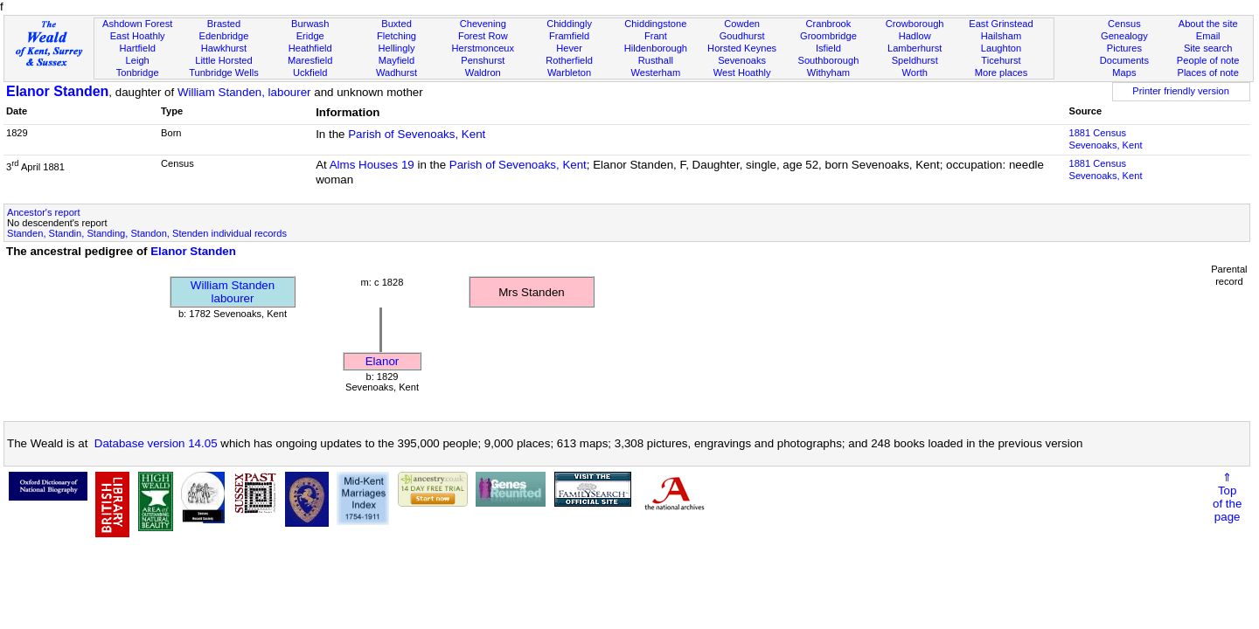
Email (1208, 36)
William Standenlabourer (233, 292)
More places (1001, 72)
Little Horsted (223, 60)
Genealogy (1124, 36)
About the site (1208, 23)
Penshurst (482, 60)
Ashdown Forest (137, 23)
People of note (1208, 60)
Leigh (138, 60)
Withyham (828, 72)
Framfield (569, 36)
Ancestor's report (43, 212)
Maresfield (310, 60)
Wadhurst (396, 72)
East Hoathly (137, 36)
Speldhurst (915, 60)
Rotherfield (569, 60)
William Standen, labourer (244, 92)
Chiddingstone (655, 23)
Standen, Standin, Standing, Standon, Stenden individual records (147, 233)
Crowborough (915, 23)
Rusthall (655, 60)
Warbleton (569, 72)
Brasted (223, 23)
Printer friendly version (1180, 91)
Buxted (396, 23)
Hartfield (137, 48)
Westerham (656, 72)
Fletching (396, 36)
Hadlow (915, 36)
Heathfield (310, 48)
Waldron (483, 72)
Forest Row (483, 36)
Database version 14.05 (156, 443)
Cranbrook (828, 23)
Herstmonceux (482, 48)
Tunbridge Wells (224, 72)
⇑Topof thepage (1227, 497)
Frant (655, 36)
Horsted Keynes (741, 48)
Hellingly (397, 48)
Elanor (382, 361)
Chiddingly (569, 23)
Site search (1208, 48)
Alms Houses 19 (372, 164)
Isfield (828, 48)
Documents (1124, 60)
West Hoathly (742, 72)
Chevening (483, 23)
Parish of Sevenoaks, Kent (416, 134)
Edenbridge (224, 36)
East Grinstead (1001, 23)
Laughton (1001, 48)
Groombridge (828, 36)
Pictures (1124, 48)
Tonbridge (137, 72)
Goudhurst (742, 36)
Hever (569, 48)
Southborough (828, 60)
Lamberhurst (914, 48)
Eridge (310, 36)
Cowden (742, 23)
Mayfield (396, 60)
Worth (914, 72)
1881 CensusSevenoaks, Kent (1105, 139)
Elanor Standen (57, 91)
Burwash (310, 23)
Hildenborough (655, 48)
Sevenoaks (742, 60)
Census (1124, 23)
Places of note (1207, 72)
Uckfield (310, 72)
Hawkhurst (224, 48)
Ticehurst (1000, 60)
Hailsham (1001, 36)
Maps (1124, 72)
